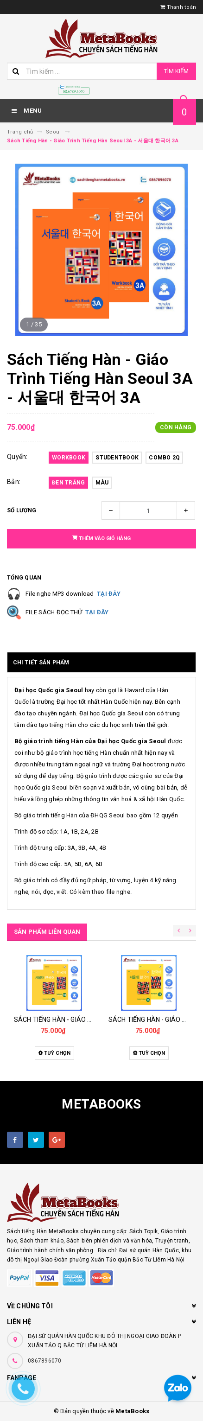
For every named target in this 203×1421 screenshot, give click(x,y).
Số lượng (21, 510)
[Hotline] (74, 89)
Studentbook (117, 457)
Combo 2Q (164, 457)
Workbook (68, 457)
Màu (102, 482)
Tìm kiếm (176, 71)
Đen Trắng (68, 482)
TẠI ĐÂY (109, 593)
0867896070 (45, 1360)
